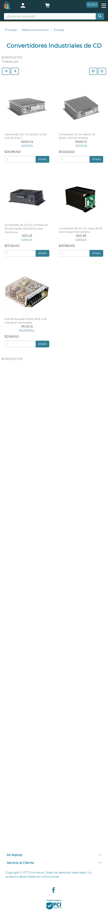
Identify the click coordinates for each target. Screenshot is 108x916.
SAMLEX (27, 240)
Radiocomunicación (35, 30)
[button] (47, 6)
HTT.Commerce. (33, 872)
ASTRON (27, 146)
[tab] (54, 855)
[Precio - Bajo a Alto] (15, 71)
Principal (11, 30)
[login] (30, 5)
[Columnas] (93, 71)
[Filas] (102, 71)
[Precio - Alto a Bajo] (6, 71)
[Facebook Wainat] (53, 890)
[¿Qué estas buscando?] (50, 16)
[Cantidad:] (20, 159)
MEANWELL (27, 330)
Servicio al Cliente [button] (54, 863)
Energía (59, 30)
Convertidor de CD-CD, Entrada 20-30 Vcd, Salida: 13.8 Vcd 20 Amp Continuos (27, 228)
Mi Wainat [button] (54, 855)
